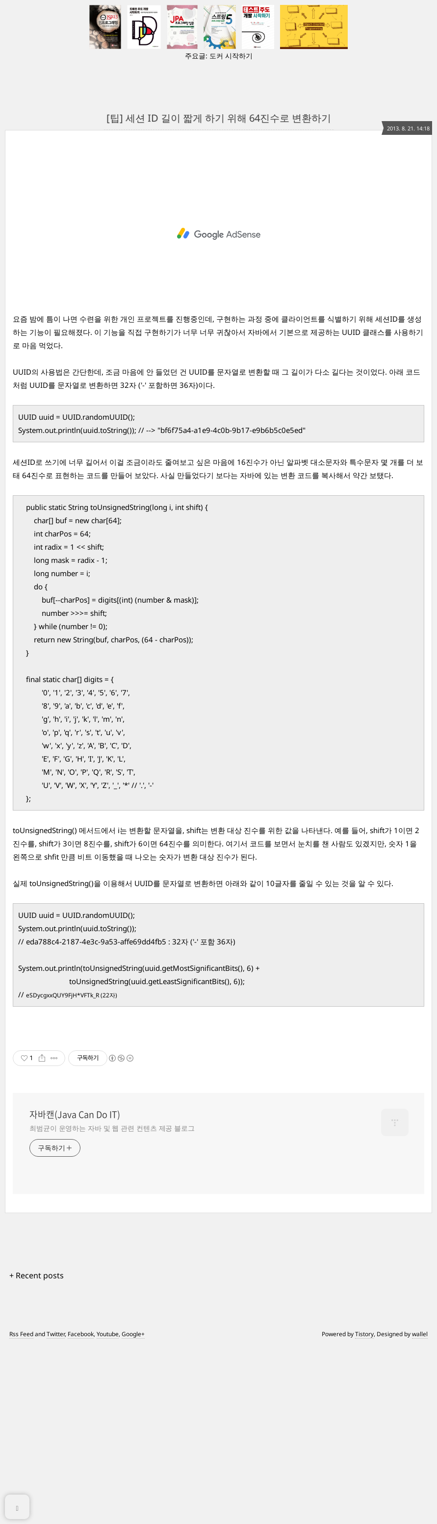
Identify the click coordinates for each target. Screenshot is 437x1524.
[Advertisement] (218, 248)
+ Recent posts (36, 1452)
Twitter (56, 1510)
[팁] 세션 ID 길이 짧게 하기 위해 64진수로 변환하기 (218, 118)
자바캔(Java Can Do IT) (74, 1291)
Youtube (108, 1510)
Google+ (133, 1510)
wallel (420, 1510)
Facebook (81, 1510)
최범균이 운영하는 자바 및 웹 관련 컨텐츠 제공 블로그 (112, 1304)
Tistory (364, 1510)
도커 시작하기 (231, 55)
